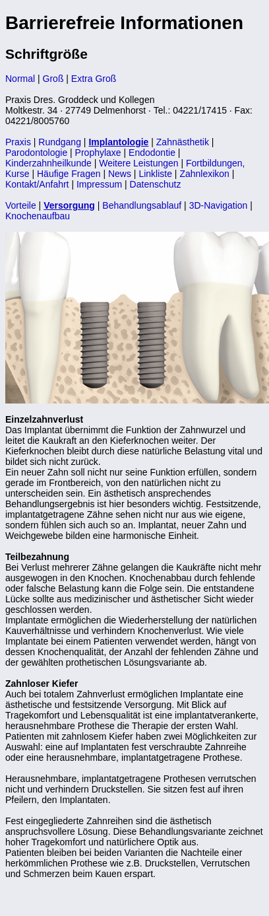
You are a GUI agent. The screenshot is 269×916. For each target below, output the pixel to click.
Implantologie (118, 142)
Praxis (18, 142)
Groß (53, 78)
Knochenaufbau (37, 216)
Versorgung (69, 205)
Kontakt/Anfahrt (37, 184)
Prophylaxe (98, 152)
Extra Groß (93, 78)
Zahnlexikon (204, 173)
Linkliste (155, 173)
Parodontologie (36, 152)
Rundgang (59, 142)
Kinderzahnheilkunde (48, 163)
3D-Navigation (218, 205)
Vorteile (20, 205)
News (119, 173)
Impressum (99, 184)
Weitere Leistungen (138, 163)
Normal (20, 78)
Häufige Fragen (69, 173)
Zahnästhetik (182, 142)
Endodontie (153, 152)
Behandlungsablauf (141, 205)
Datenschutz (155, 184)
